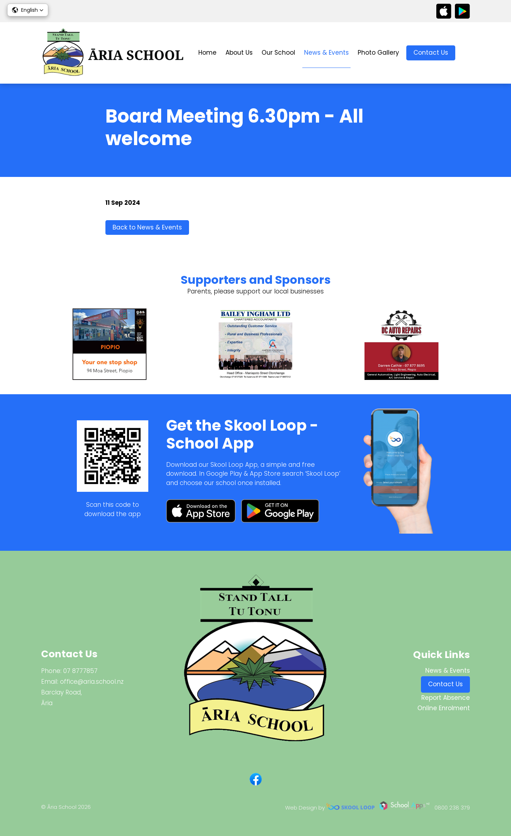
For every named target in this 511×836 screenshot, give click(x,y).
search (466, 53)
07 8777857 (80, 671)
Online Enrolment (443, 708)
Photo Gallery (378, 52)
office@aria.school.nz (92, 681)
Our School (278, 52)
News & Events (326, 52)
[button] (28, 10)
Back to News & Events (147, 227)
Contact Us (430, 52)
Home (207, 52)
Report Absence (445, 697)
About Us (239, 52)
